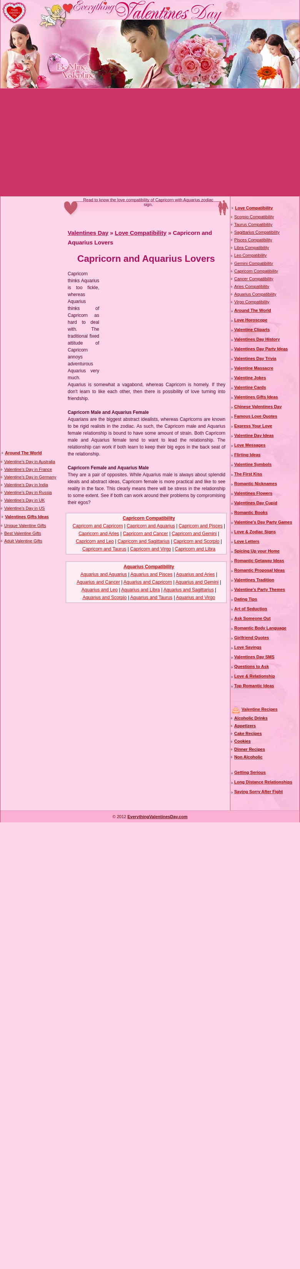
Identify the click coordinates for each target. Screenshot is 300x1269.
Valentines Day (88, 232)
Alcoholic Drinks (251, 718)
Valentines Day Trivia (255, 358)
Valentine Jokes (250, 377)
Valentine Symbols (253, 464)
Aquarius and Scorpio (105, 597)
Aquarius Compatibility (148, 566)
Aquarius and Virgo (195, 597)
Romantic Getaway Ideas (259, 560)
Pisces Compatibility (253, 240)
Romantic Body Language (260, 628)
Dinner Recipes (249, 749)
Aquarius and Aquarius (103, 574)
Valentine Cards (250, 387)
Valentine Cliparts (252, 329)
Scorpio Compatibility (254, 216)
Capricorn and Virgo (150, 549)
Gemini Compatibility (253, 263)
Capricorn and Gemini (194, 533)
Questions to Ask (251, 666)
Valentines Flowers (253, 493)
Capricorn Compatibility (149, 518)
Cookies (242, 741)
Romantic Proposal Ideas (259, 570)
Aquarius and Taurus (151, 597)
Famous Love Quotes (255, 416)
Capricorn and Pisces (201, 526)
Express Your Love (253, 426)
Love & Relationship (254, 676)
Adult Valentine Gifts (23, 541)
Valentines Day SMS (254, 657)
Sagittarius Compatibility (257, 232)
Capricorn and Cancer (145, 533)
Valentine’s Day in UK (24, 500)
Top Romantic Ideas (254, 685)
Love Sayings (248, 647)
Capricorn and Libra (195, 549)
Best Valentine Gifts (22, 533)
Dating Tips (245, 599)
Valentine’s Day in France (28, 469)
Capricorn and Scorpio (196, 541)
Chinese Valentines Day (258, 406)
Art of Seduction (250, 608)
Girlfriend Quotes (251, 637)
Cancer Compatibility (253, 278)
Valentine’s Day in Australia (29, 461)
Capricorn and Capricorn (98, 526)
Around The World (23, 452)
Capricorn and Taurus (104, 549)
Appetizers (245, 725)
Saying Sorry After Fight (258, 791)
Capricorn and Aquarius (151, 526)
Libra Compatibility (251, 247)
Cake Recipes (248, 733)
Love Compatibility (141, 232)
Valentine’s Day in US (24, 508)
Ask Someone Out (252, 618)
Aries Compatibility (251, 286)
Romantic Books (251, 512)
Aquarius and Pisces (151, 574)
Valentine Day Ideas (254, 435)
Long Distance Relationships (263, 782)
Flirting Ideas (247, 454)
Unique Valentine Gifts (25, 525)
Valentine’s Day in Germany (30, 477)
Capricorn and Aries (98, 533)
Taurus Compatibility (253, 224)
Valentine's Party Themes (259, 589)
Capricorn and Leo (95, 541)
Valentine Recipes (260, 709)
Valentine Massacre (253, 368)
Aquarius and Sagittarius (188, 590)
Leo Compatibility (250, 255)
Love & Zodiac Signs (255, 531)
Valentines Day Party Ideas (261, 349)
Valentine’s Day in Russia (28, 492)
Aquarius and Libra (140, 590)
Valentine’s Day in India (26, 484)
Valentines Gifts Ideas (27, 516)
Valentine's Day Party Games (263, 522)
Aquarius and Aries (195, 574)
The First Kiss (248, 474)
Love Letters (246, 541)
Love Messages (249, 445)
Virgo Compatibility (252, 302)
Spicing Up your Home (257, 551)
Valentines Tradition (254, 580)
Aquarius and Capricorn (147, 582)
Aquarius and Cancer (98, 582)
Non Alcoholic (248, 757)
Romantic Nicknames (255, 483)
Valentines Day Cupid (255, 503)
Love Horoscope (250, 320)
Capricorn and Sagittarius (144, 541)
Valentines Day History (257, 339)
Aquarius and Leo (100, 590)
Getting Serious (250, 772)
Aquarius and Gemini (196, 582)
